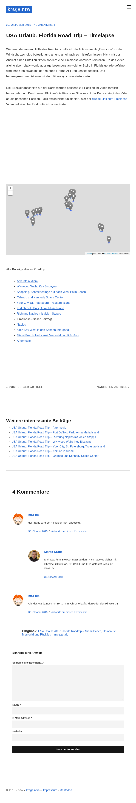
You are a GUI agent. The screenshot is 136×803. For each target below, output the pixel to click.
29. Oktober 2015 (20, 25)
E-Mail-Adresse (22, 718)
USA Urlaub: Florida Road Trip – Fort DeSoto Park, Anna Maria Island (55, 432)
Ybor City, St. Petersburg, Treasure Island (44, 303)
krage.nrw (20, 9)
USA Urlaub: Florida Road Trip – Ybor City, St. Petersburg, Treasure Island (58, 446)
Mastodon (66, 790)
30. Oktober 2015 (37, 531)
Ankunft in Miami (28, 281)
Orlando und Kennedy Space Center (41, 297)
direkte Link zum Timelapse (110, 99)
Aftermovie (24, 341)
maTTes (33, 515)
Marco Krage (53, 552)
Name (16, 705)
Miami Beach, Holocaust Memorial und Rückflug (49, 336)
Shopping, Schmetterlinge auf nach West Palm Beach (52, 292)
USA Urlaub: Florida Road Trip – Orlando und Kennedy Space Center (55, 456)
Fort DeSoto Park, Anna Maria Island (41, 308)
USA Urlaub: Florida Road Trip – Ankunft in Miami (42, 451)
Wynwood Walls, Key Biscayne (37, 287)
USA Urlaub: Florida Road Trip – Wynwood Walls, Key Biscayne (52, 442)
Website (17, 731)
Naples (21, 325)
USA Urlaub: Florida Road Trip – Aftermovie (39, 428)
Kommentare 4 (49, 25)
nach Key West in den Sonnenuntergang (44, 330)
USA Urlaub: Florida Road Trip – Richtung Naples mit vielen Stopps (54, 437)
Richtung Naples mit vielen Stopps (40, 314)
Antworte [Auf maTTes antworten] (69, 531)
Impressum (50, 790)
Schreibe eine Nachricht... (28, 663)
